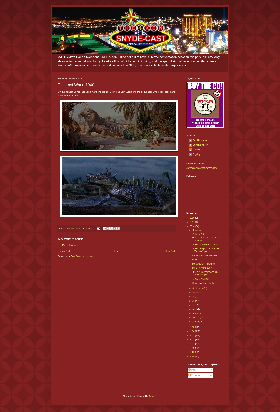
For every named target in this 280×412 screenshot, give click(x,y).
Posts (192, 370)
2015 (192, 327)
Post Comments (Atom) (82, 256)
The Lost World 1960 (202, 268)
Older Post (170, 251)
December (197, 230)
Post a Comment (70, 245)
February (196, 317)
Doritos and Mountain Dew (204, 244)
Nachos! (196, 259)
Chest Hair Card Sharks (203, 283)
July (194, 296)
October (196, 234)
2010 (192, 348)
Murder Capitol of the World (205, 255)
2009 (192, 352)
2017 (192, 222)
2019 (192, 218)
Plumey (196, 149)
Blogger (152, 396)
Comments (194, 375)
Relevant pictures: (200, 279)
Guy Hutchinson (200, 140)
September (197, 288)
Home (117, 251)
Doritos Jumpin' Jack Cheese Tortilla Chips (205, 249)
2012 (192, 339)
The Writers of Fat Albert (203, 264)
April (194, 309)
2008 (192, 356)
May (194, 305)
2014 (192, 331)
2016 (192, 226)
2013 (192, 335)
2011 (192, 343)
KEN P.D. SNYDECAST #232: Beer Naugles (206, 273)
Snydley (196, 154)
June (195, 301)
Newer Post (64, 251)
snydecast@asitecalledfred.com (201, 168)
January (196, 321)
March (195, 313)
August (196, 292)
